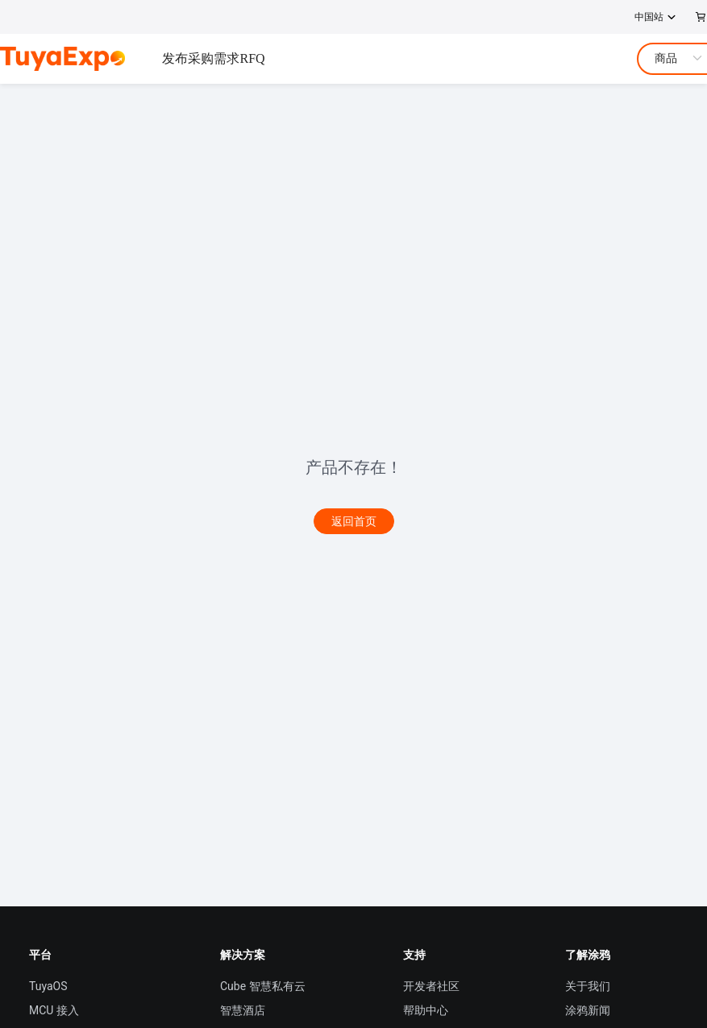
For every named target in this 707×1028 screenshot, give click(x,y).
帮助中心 (425, 1010)
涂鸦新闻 (587, 1010)
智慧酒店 (242, 1010)
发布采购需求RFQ (213, 58)
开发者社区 (431, 986)
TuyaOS (48, 986)
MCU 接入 (54, 1010)
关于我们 (587, 986)
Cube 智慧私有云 (263, 986)
